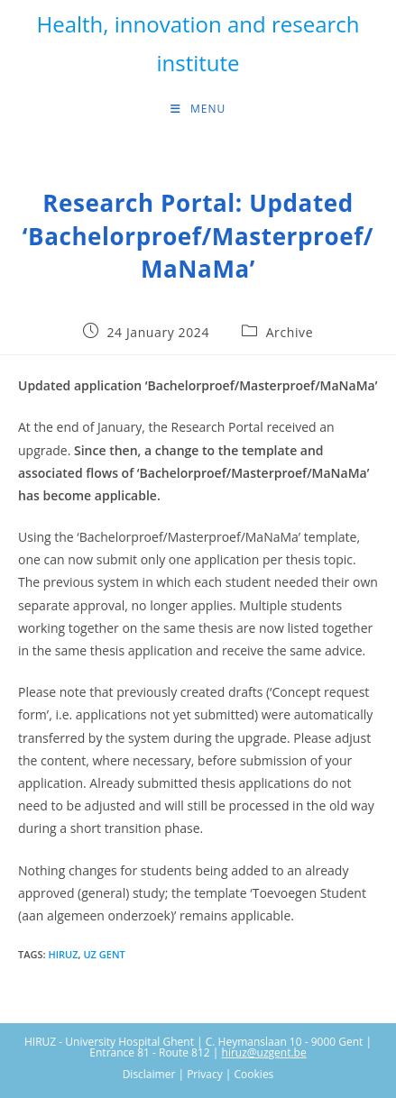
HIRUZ (63, 954)
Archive (289, 332)
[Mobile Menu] (198, 109)
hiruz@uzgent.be (264, 1052)
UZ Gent (103, 954)
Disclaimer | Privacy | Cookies (198, 1074)
